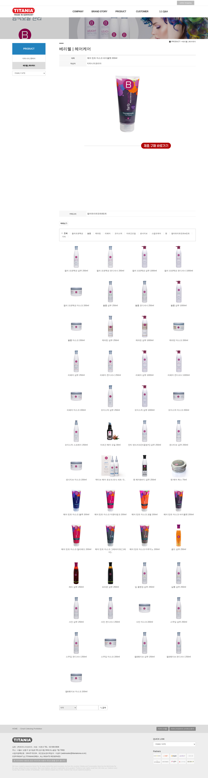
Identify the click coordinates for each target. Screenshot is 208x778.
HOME (15, 729)
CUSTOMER (142, 11)
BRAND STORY (99, 11)
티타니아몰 (162, 729)
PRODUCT (120, 11)
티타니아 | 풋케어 (29, 58)
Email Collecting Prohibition (31, 729)
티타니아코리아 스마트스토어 (182, 729)
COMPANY (78, 11)
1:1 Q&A (163, 11)
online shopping (185, 3)
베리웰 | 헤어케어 (29, 66)
